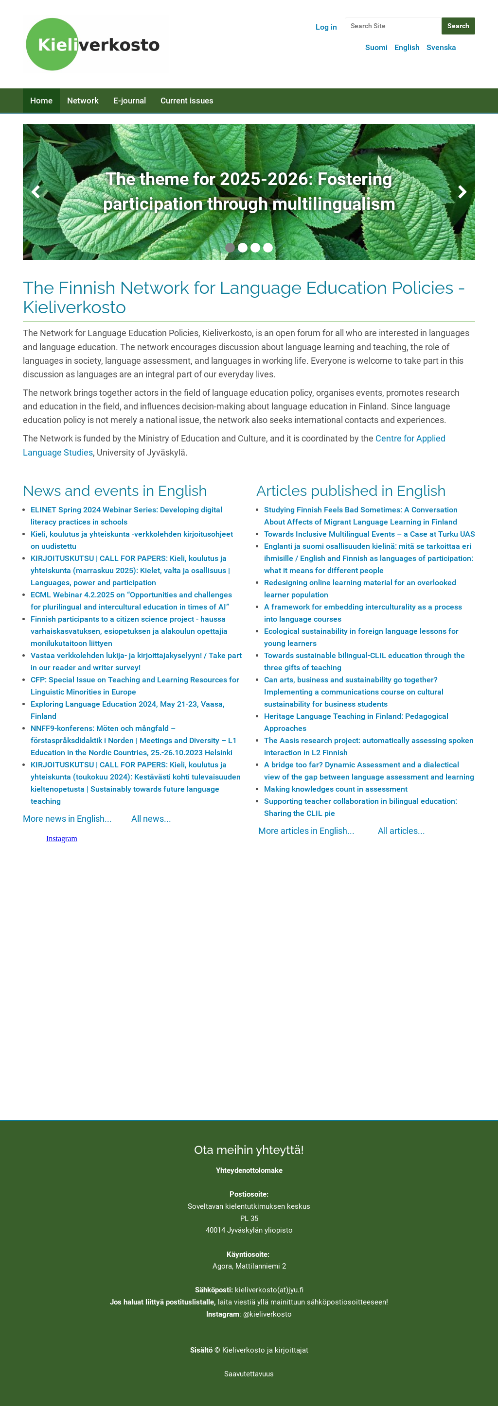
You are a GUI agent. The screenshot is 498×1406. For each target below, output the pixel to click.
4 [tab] (268, 248)
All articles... (401, 831)
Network (83, 100)
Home (41, 100)
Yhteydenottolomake (249, 1170)
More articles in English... (306, 831)
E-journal (129, 100)
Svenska (441, 47)
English (407, 47)
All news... (151, 819)
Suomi (376, 47)
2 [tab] (243, 248)
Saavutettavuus (249, 1374)
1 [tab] (230, 248)
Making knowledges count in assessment (336, 789)
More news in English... (67, 819)
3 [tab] (255, 248)
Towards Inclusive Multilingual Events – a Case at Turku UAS (369, 534)
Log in (326, 27)
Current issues (186, 100)
